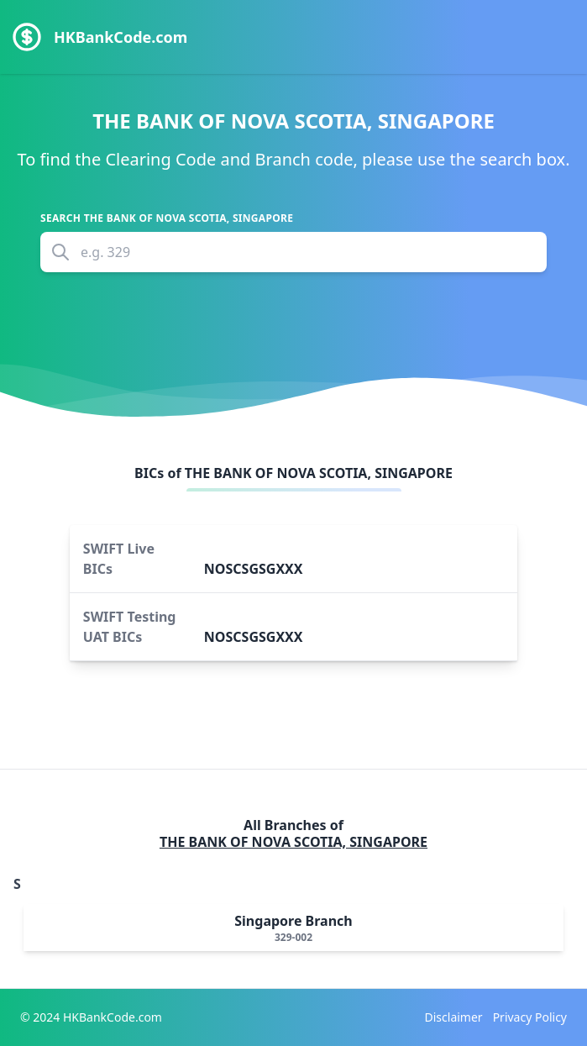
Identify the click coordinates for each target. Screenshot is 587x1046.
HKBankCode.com (120, 37)
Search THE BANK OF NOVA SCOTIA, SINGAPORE (166, 218)
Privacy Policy (530, 1017)
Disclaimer (454, 1017)
